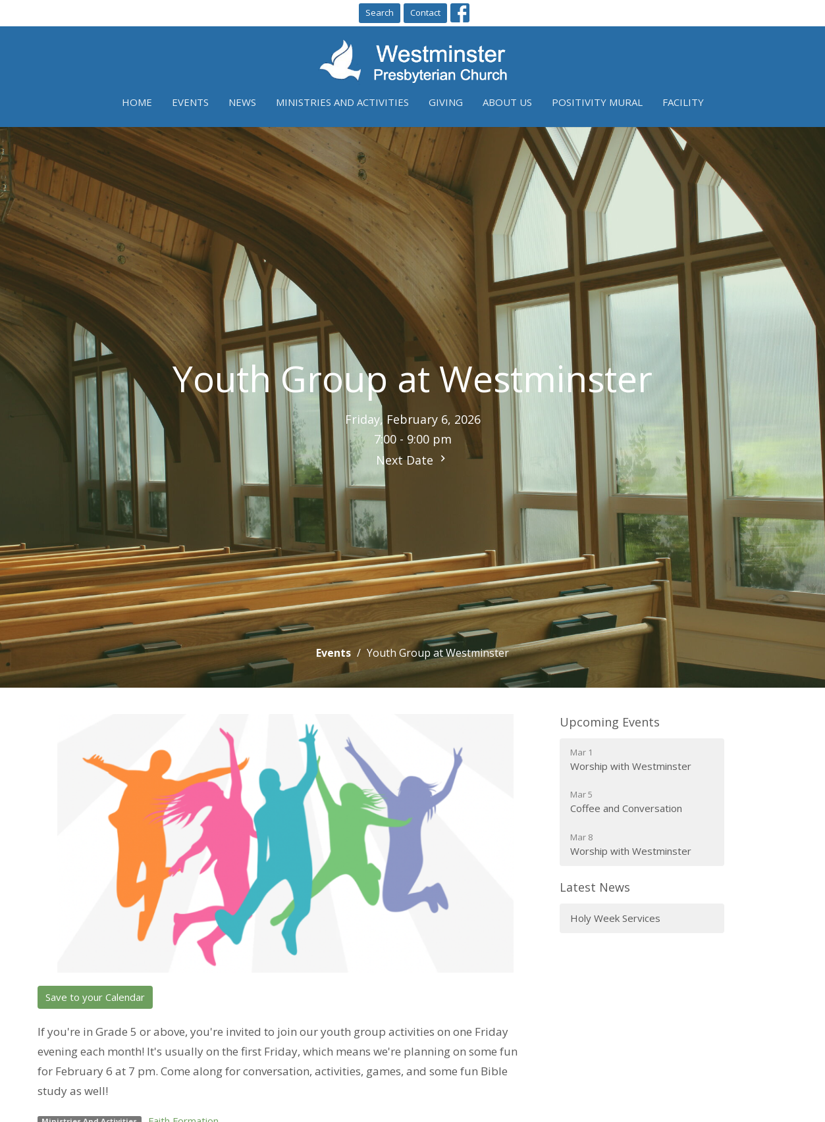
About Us (507, 102)
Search (379, 12)
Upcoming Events (610, 722)
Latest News (595, 887)
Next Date (412, 460)
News (242, 102)
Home (137, 102)
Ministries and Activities (342, 102)
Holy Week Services (615, 918)
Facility (683, 102)
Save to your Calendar (95, 997)
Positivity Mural (597, 102)
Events (190, 102)
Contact (425, 12)
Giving (446, 102)
